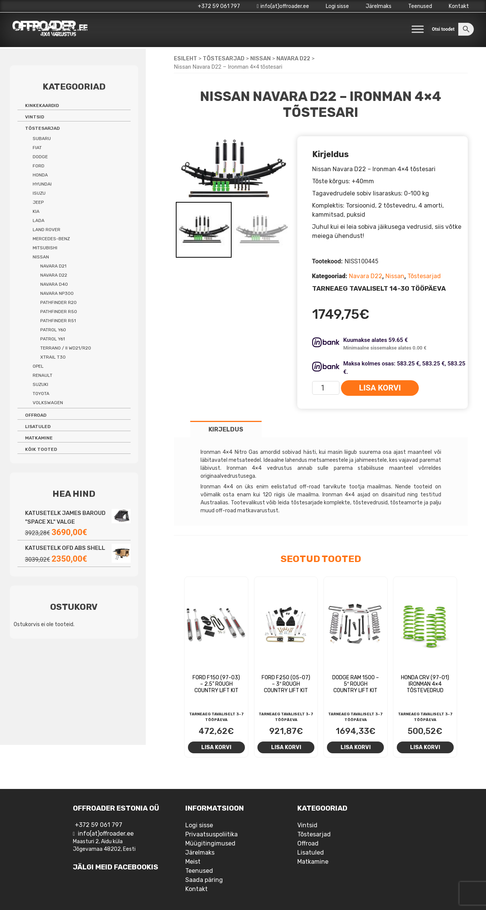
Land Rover (46, 229)
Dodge (40, 156)
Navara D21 (53, 266)
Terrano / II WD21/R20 (65, 348)
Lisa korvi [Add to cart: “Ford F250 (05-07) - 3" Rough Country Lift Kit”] (286, 747)
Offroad (35, 415)
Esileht (185, 58)
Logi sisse (337, 6)
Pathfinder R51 (58, 320)
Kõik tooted (41, 449)
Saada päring (204, 879)
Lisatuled (37, 426)
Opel (38, 366)
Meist (192, 861)
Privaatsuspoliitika (211, 834)
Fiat (37, 147)
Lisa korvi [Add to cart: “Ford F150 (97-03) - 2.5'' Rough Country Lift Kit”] (216, 747)
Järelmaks (378, 6)
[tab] (226, 429)
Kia (36, 211)
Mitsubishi (45, 247)
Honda (40, 175)
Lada (38, 220)
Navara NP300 (57, 293)
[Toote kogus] (326, 388)
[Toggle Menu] (418, 29)
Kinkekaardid (42, 105)
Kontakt (459, 6)
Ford (38, 165)
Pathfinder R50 (58, 311)
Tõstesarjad (224, 58)
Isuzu (39, 193)
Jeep (38, 202)
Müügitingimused (210, 843)
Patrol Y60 (53, 329)
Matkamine (39, 438)
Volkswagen (48, 402)
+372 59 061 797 (219, 6)
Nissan (260, 58)
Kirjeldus (225, 429)
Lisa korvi (380, 387)
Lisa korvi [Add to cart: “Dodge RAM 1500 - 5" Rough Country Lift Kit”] (356, 747)
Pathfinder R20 (58, 302)
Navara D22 (293, 58)
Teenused (420, 6)
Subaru (42, 138)
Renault (42, 375)
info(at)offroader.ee (283, 6)
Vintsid (34, 117)
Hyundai (42, 184)
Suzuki (40, 384)
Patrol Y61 (52, 339)
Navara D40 (54, 284)
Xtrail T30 (53, 357)
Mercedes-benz (51, 238)
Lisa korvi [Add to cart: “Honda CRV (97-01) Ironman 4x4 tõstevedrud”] (425, 747)
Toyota (41, 393)
